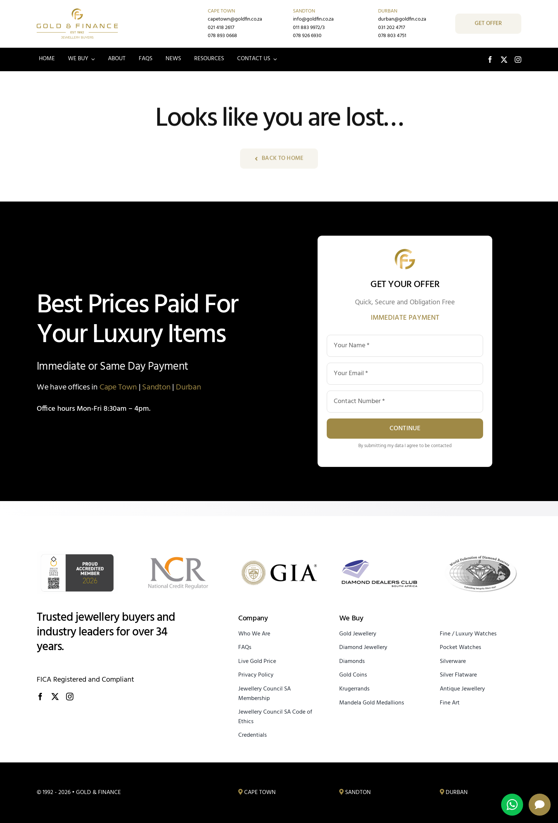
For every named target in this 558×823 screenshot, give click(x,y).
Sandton (156, 387)
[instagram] (518, 59)
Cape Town (118, 387)
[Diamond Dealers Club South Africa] (380, 555)
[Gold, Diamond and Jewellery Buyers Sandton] (380, 792)
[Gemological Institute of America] (279, 555)
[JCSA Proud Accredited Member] (77, 555)
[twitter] (504, 59)
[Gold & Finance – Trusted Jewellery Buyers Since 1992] (77, 12)
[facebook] (490, 59)
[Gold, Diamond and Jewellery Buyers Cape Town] (279, 792)
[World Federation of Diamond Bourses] (480, 555)
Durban (188, 387)
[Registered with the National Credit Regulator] (178, 555)
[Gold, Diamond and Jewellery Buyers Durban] (480, 792)
